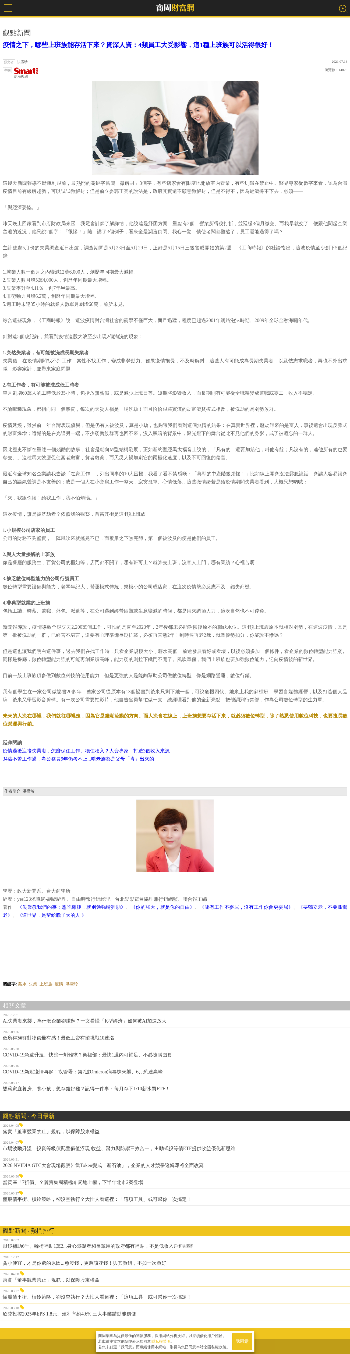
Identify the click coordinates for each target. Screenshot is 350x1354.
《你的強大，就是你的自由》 (163, 907)
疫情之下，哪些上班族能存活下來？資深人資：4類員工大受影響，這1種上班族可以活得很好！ (138, 44)
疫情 (59, 984)
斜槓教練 (26, 73)
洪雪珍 (71, 984)
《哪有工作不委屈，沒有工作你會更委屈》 (246, 907)
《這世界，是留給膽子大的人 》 (51, 915)
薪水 (22, 984)
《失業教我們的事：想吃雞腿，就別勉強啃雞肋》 (71, 907)
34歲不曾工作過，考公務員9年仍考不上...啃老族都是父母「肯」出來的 (78, 759)
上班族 (46, 984)
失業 (33, 984)
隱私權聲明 (160, 1341)
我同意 (242, 1341)
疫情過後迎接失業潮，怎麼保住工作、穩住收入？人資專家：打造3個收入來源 (86, 751)
